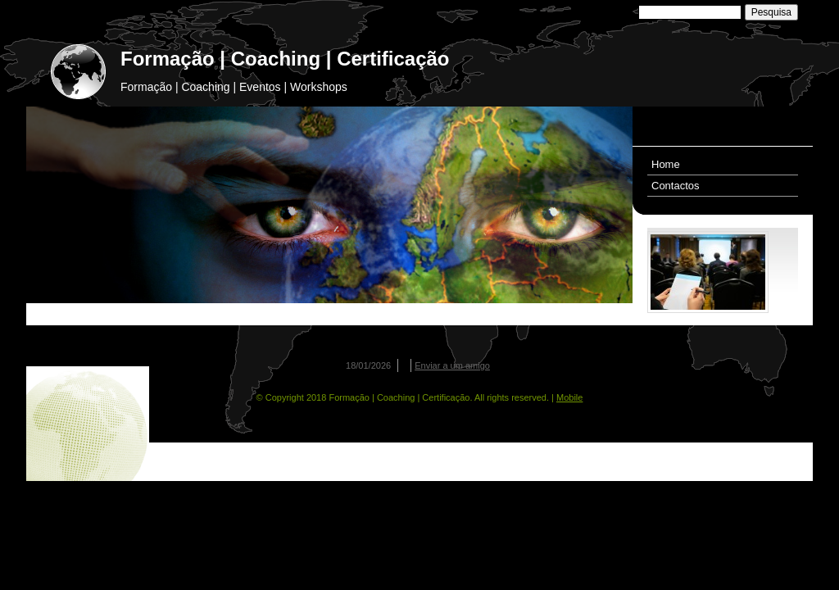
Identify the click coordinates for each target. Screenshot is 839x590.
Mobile (569, 397)
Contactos (675, 185)
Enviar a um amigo (452, 365)
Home (665, 164)
